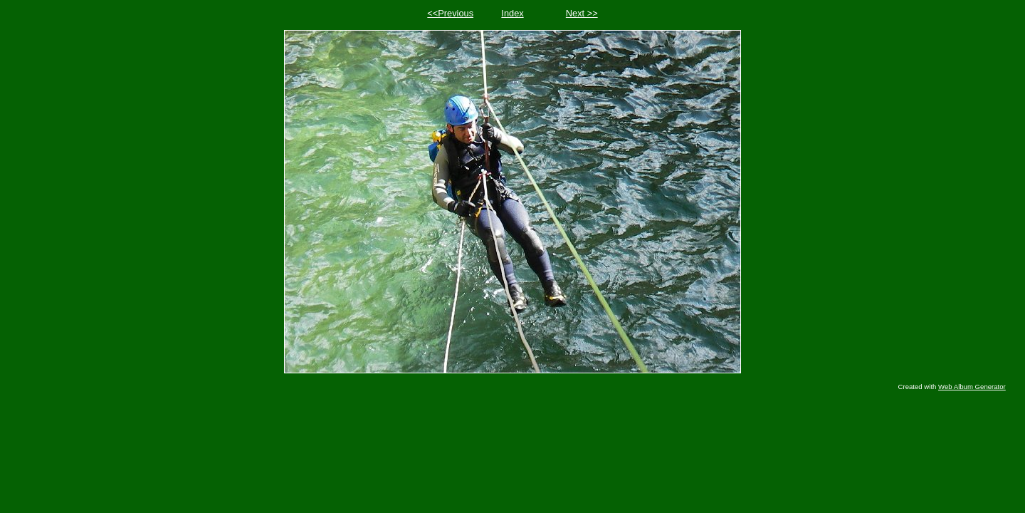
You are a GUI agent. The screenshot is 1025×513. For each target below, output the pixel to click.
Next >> (582, 13)
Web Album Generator (972, 386)
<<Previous (450, 13)
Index (512, 13)
